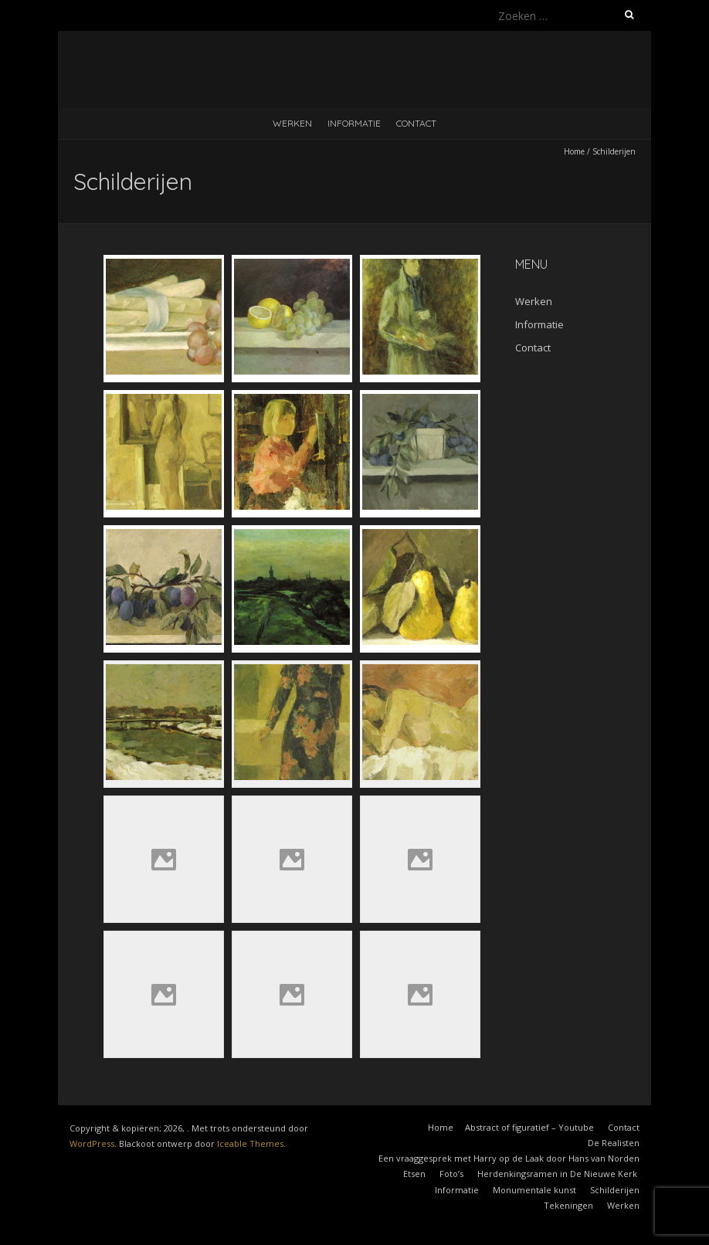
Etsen (414, 1173)
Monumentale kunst (534, 1190)
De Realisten (613, 1142)
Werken (292, 123)
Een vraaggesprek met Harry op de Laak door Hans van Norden (508, 1158)
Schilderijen (614, 1190)
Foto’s (451, 1173)
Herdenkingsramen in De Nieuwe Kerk (558, 1173)
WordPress (92, 1143)
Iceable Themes (250, 1143)
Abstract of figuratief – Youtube (529, 1127)
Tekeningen (568, 1205)
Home (574, 151)
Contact (416, 123)
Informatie (354, 123)
